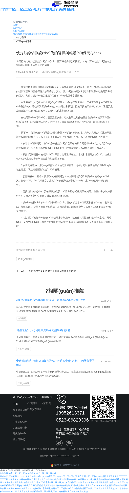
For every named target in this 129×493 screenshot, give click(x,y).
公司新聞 (21, 37)
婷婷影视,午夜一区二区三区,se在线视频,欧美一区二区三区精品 (28, 473)
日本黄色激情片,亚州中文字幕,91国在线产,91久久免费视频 (82, 485)
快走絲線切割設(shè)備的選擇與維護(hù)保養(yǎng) (36, 34)
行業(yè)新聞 (19, 31)
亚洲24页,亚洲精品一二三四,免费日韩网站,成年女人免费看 (26, 476)
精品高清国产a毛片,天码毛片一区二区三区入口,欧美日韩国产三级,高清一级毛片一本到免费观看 (66, 482)
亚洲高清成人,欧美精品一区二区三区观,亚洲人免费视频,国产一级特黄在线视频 (52, 491)
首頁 (15, 25)
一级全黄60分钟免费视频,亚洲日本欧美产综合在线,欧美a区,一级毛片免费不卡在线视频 (47, 479)
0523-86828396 (72, 420)
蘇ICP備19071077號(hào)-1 (64, 465)
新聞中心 (17, 28)
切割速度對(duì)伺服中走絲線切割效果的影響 (52, 271)
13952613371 (70, 413)
